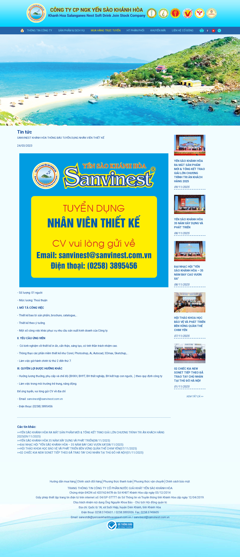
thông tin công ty (39, 30)
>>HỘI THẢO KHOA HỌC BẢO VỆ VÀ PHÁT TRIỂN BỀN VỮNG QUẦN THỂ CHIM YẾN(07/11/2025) (77, 448)
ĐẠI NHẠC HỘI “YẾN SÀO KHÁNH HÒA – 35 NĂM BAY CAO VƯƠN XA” (188, 273)
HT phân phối (135, 30)
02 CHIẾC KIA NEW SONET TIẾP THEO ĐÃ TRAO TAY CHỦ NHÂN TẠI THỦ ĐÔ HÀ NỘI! (188, 375)
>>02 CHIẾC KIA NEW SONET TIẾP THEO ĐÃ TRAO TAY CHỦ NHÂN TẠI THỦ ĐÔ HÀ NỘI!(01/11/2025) (80, 452)
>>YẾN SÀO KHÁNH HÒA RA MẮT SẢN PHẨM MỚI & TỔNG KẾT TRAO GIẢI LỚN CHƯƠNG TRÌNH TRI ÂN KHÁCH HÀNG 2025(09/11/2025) (90, 434)
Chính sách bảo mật (178, 481)
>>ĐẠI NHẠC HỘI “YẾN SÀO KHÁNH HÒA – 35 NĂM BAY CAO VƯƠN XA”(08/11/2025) (70, 444)
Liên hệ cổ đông (182, 30)
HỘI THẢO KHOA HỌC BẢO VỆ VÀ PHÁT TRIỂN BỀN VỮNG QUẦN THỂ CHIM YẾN (189, 324)
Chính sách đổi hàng (89, 481)
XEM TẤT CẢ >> (194, 396)
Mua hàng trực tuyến (106, 30)
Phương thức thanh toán (117, 481)
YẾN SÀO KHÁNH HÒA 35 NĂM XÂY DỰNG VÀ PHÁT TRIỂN (188, 223)
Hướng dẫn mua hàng (63, 481)
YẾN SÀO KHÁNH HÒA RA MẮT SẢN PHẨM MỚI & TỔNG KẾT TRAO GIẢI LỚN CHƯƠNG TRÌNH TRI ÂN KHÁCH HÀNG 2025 (189, 171)
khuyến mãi (158, 30)
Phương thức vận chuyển (149, 481)
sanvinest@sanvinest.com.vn (45, 399)
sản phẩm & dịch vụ (71, 30)
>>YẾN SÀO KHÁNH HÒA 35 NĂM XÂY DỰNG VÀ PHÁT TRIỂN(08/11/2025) (63, 440)
